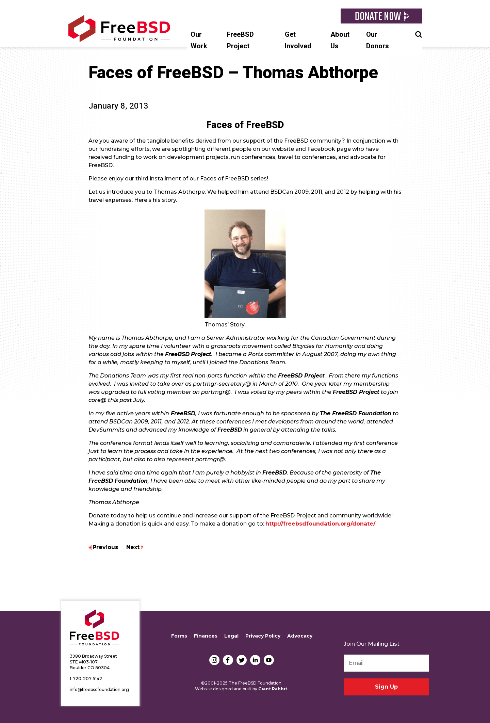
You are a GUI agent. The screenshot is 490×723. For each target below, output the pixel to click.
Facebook (228, 660)
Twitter (241, 660)
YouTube (269, 660)
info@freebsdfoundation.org (99, 689)
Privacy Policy (262, 636)
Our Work (199, 40)
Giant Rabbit (272, 688)
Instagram (214, 660)
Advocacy (299, 636)
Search (418, 33)
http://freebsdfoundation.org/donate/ (320, 523)
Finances (205, 636)
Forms (179, 636)
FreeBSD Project (240, 40)
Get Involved (298, 40)
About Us (339, 40)
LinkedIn (255, 660)
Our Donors (377, 40)
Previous (105, 547)
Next (133, 547)
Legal (231, 636)
